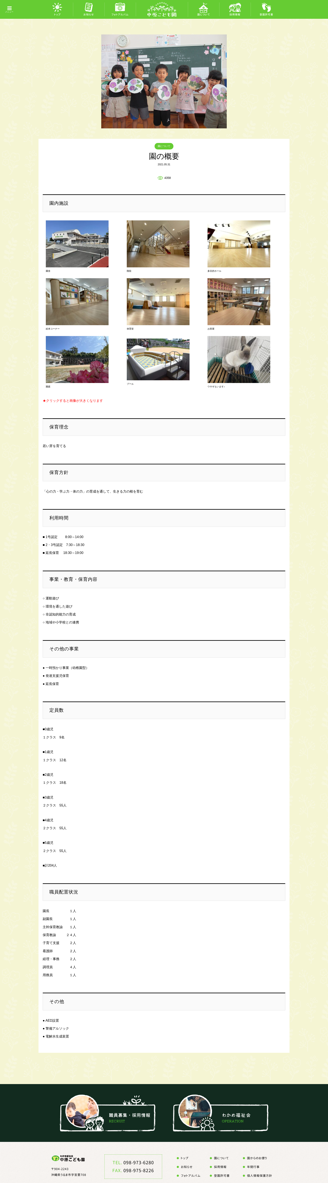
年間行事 (253, 1167)
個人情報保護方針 (259, 1176)
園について (203, 14)
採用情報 (234, 14)
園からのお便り (257, 1158)
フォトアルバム (120, 14)
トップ (57, 14)
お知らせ (88, 14)
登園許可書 (266, 14)
